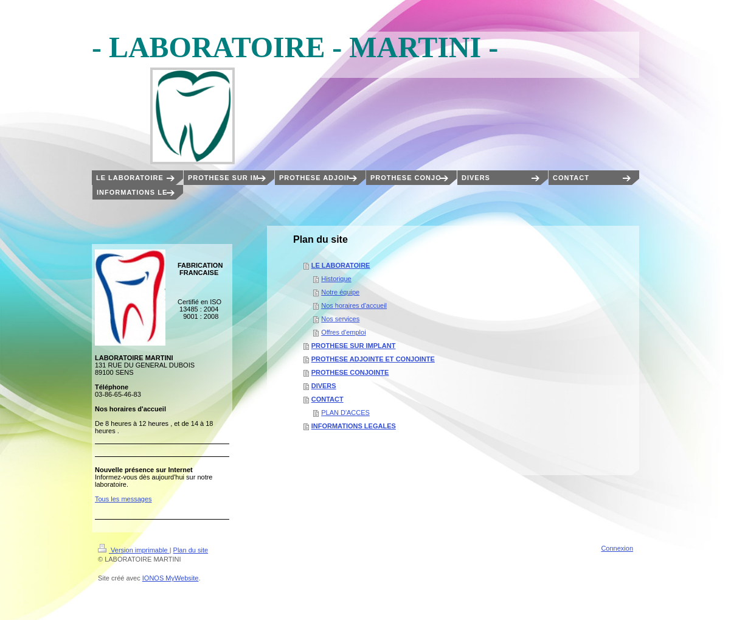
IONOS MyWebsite (170, 578)
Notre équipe (340, 292)
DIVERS (323, 385)
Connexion (617, 548)
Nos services (340, 318)
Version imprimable (134, 550)
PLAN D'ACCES (345, 412)
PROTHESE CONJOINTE (350, 372)
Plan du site (190, 550)
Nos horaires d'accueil (354, 305)
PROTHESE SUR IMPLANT (353, 345)
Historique (336, 278)
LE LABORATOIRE (340, 265)
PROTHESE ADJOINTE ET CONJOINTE (373, 359)
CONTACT (327, 399)
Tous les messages (123, 499)
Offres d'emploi (343, 332)
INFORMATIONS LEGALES (353, 426)
